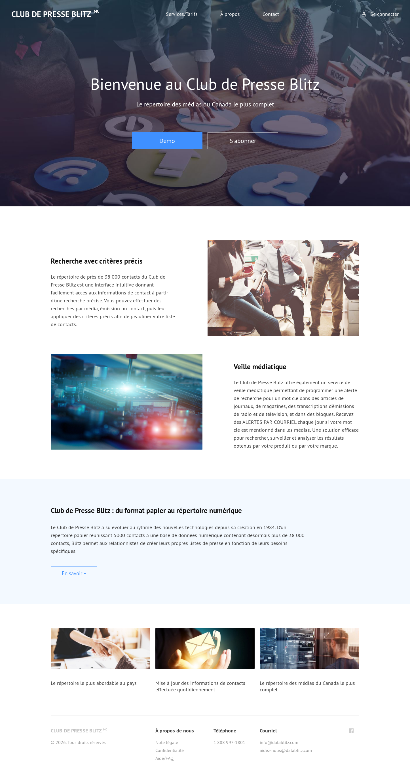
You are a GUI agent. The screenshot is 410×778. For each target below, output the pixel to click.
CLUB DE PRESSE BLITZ (55, 14)
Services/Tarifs (182, 14)
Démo (167, 141)
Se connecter (384, 14)
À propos (230, 14)
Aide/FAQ (164, 758)
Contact (271, 14)
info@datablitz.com (279, 742)
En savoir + (74, 573)
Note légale (166, 742)
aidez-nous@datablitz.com (286, 750)
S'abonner (243, 141)
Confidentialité (169, 750)
